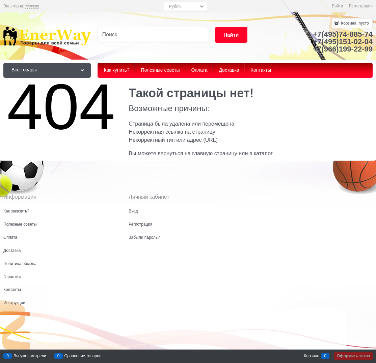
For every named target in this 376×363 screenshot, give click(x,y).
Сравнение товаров (83, 356)
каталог (263, 153)
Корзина (311, 356)
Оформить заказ (353, 356)
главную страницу (214, 153)
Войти (337, 6)
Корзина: (354, 23)
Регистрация (361, 6)
